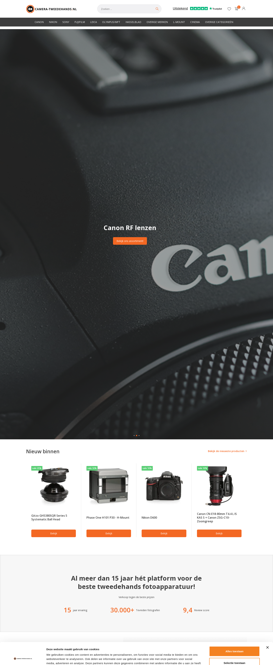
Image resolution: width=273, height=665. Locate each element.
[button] (134, 435)
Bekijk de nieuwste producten (226, 451)
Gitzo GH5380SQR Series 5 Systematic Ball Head (49, 517)
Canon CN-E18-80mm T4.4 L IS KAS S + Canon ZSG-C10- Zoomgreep (217, 517)
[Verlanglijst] (229, 9)
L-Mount (179, 22)
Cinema (195, 22)
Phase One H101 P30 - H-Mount (107, 517)
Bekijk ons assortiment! (130, 241)
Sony (65, 22)
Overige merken (157, 22)
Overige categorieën (219, 22)
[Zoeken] (129, 8)
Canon (39, 22)
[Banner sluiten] (267, 626)
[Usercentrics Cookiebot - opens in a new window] (22, 658)
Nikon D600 (149, 517)
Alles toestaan (234, 630)
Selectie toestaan (234, 641)
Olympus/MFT (111, 22)
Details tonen (191, 658)
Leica (93, 22)
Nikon (53, 22)
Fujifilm (79, 22)
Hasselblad (133, 22)
